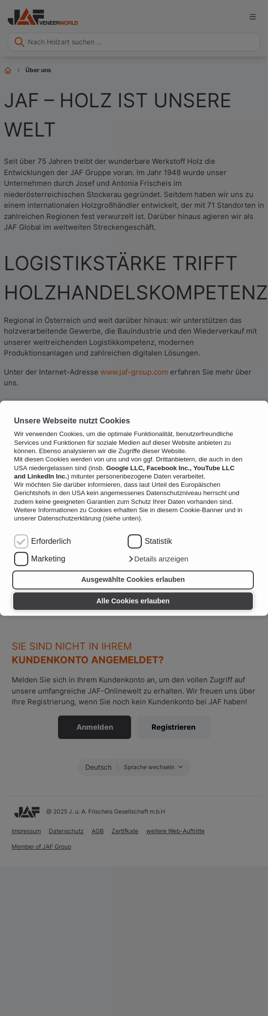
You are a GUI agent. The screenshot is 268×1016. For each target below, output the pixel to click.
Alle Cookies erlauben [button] (133, 601)
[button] (158, 559)
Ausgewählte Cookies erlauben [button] (133, 580)
